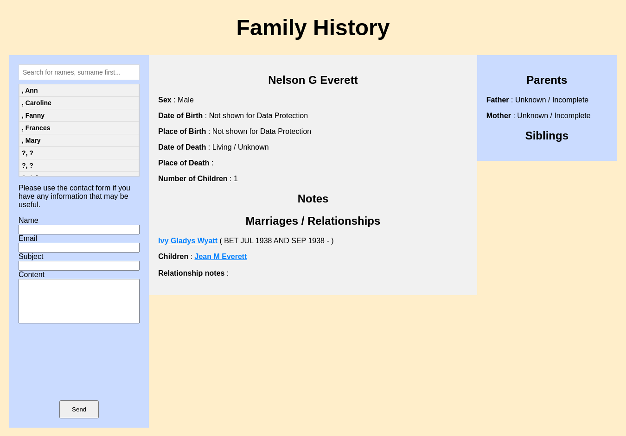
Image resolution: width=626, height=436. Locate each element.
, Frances (36, 128)
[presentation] (79, 375)
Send (79, 417)
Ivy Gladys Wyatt (187, 241)
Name (28, 220)
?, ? (27, 153)
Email (28, 238)
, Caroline (36, 103)
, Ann (30, 90)
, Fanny (33, 115)
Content (32, 274)
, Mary (31, 140)
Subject (31, 256)
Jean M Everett (221, 256)
